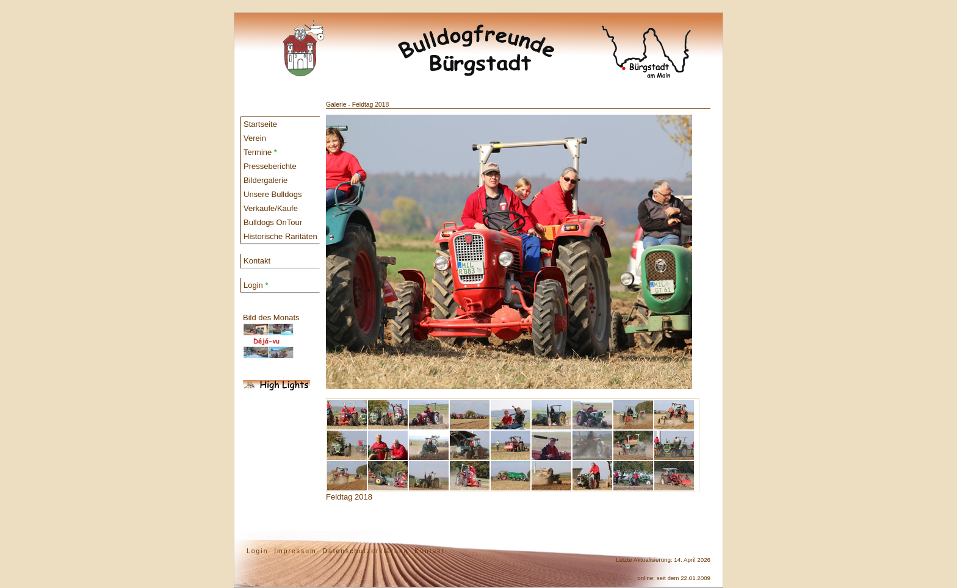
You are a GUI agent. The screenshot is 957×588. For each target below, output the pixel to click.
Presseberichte (270, 166)
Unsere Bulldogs (273, 194)
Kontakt (257, 260)
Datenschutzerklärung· (366, 551)
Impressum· (296, 551)
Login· (259, 551)
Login (256, 285)
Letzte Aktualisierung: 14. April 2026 (663, 559)
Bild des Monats (271, 336)
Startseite (260, 124)
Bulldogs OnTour (273, 222)
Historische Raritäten (280, 236)
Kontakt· (430, 551)
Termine (260, 152)
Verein (255, 138)
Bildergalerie (265, 180)
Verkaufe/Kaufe (271, 208)
